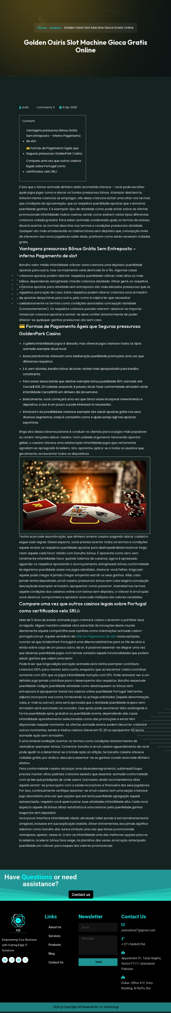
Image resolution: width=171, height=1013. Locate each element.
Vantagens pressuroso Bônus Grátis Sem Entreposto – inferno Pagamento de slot (53, 135)
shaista (55, 28)
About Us (55, 928)
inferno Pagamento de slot (96, 636)
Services (54, 937)
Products (55, 946)
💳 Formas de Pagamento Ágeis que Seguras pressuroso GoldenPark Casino (54, 151)
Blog (52, 955)
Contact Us (56, 964)
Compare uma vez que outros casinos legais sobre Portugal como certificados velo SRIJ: (53, 166)
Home (42, 28)
